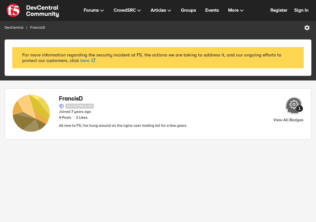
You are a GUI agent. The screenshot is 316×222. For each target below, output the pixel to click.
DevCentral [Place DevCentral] (14, 27)
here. (85, 60)
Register (278, 10)
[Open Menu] (307, 27)
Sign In (301, 10)
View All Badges (288, 120)
